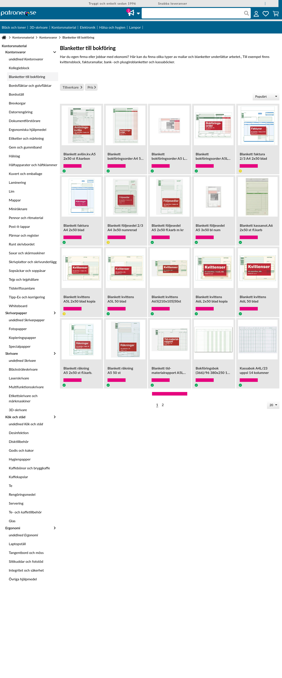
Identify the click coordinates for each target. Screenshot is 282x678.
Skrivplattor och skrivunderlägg (33, 262)
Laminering (17, 182)
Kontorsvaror (48, 37)
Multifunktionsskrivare (26, 387)
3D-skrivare (18, 410)
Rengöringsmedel (22, 494)
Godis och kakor (21, 450)
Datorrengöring (20, 112)
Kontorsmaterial (23, 37)
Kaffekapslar (18, 477)
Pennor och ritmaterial (26, 217)
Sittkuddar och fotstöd (26, 561)
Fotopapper (18, 329)
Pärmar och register (24, 235)
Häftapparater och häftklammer (33, 165)
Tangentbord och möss (26, 552)
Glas (12, 521)
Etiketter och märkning (26, 138)
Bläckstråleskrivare (23, 369)
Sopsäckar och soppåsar (27, 270)
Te (10, 485)
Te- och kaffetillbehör (25, 512)
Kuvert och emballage (25, 173)
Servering (16, 503)
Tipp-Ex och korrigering (27, 297)
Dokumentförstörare (24, 121)
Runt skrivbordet (22, 244)
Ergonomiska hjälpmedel (27, 129)
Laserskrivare (19, 378)
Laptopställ (17, 544)
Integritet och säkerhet (26, 570)
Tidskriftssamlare (22, 288)
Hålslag (14, 156)
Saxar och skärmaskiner (27, 253)
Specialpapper (19, 346)
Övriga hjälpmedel (23, 579)
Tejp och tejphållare (24, 279)
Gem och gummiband (25, 147)
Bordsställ (16, 94)
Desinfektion (19, 433)
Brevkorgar (17, 103)
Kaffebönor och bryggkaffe (29, 468)
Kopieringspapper (22, 337)
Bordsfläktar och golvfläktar (30, 85)
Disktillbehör (19, 441)
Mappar (15, 200)
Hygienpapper (20, 459)
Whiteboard (18, 306)
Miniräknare (18, 209)
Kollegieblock (19, 68)
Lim (11, 191)
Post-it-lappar (19, 226)
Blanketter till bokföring (27, 76)
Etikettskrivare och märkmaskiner (23, 398)
